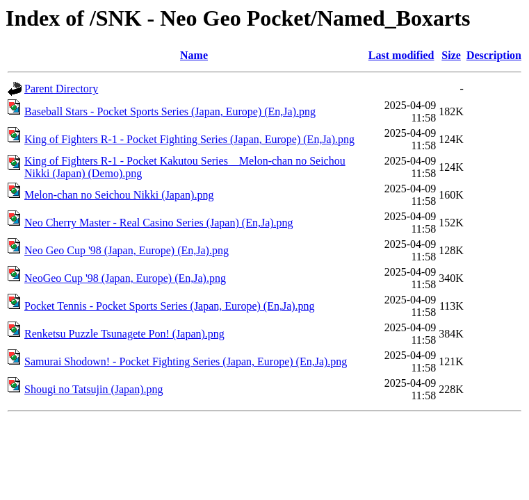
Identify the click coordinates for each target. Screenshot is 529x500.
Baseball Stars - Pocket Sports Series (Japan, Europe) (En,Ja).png (170, 111)
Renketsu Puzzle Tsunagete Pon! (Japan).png (124, 334)
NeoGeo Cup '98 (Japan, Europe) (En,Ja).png (125, 278)
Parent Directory (61, 88)
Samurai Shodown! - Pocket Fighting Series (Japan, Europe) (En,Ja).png (185, 361)
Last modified (401, 55)
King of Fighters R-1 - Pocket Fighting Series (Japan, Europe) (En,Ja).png (189, 139)
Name (194, 55)
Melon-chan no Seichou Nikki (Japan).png (118, 195)
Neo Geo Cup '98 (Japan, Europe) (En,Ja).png (126, 250)
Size (451, 55)
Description (493, 55)
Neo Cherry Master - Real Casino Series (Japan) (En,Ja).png (158, 222)
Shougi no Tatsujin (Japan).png (93, 389)
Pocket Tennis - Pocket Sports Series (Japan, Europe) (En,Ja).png (169, 306)
